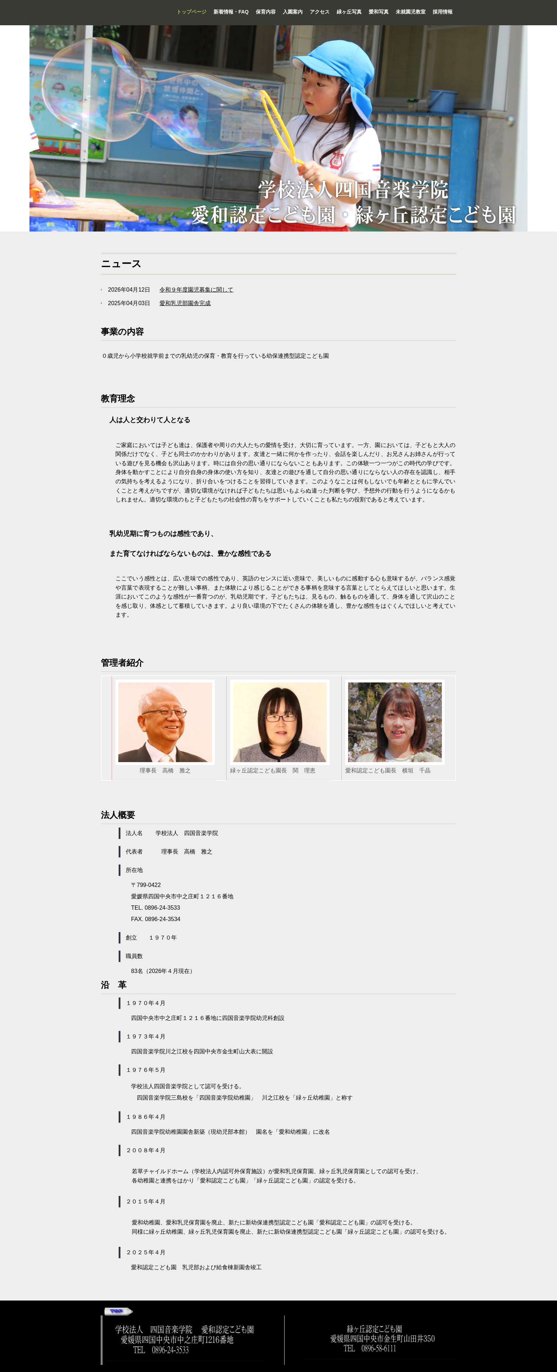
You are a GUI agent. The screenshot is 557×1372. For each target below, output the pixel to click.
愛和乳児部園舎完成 (185, 303)
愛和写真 (379, 12)
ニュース (121, 263)
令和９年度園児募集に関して (196, 290)
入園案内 (293, 12)
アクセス (320, 12)
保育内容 (266, 12)
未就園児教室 (411, 12)
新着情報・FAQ (231, 12)
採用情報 (443, 12)
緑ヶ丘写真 (349, 12)
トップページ (191, 12)
